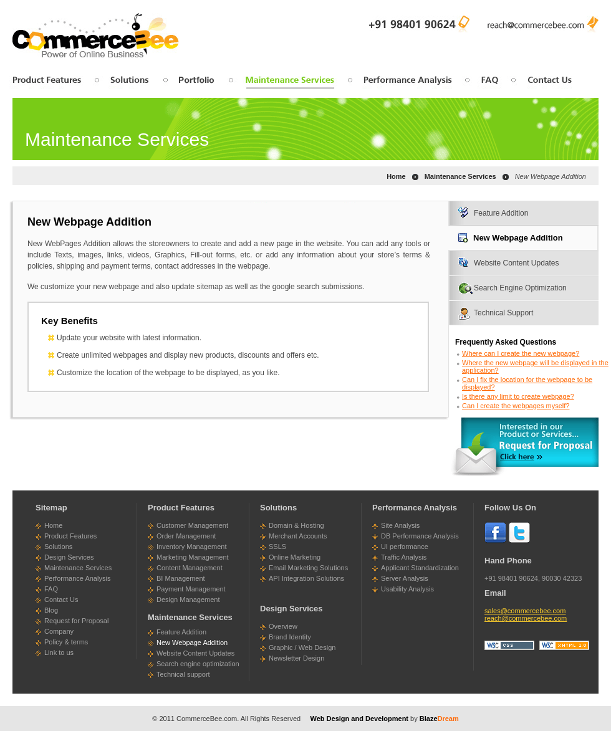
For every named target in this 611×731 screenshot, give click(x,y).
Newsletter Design (296, 658)
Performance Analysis (77, 578)
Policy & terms (66, 642)
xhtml (564, 645)
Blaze (439, 718)
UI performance (404, 546)
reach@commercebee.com (543, 22)
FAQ (51, 589)
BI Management (180, 578)
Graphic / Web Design (302, 647)
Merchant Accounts (298, 536)
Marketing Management (192, 557)
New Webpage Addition (518, 237)
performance (407, 82)
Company (59, 631)
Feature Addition (501, 213)
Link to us (59, 652)
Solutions (58, 546)
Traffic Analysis (403, 557)
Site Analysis (400, 525)
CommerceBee (96, 35)
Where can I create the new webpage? (520, 353)
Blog (51, 610)
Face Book (495, 532)
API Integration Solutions (306, 578)
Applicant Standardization (420, 567)
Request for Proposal (76, 620)
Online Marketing (294, 557)
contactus (544, 82)
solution (129, 82)
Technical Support (503, 312)
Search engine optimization (197, 663)
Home (396, 176)
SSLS (277, 546)
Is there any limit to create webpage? (518, 396)
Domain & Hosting (296, 525)
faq (489, 82)
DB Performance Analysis (420, 536)
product (52, 82)
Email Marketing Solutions (308, 567)
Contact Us (61, 599)
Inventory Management (191, 546)
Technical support (183, 674)
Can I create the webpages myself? (515, 405)
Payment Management (191, 589)
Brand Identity (290, 637)
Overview (283, 626)
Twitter (519, 532)
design (196, 82)
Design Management (188, 599)
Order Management (186, 536)
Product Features (70, 536)
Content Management (189, 567)
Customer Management (192, 525)
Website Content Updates (516, 263)
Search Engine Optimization (520, 288)
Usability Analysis (407, 589)
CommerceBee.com (206, 718)
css (509, 645)
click (524, 448)
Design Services (69, 557)
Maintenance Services (78, 567)
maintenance (289, 82)
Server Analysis (404, 578)
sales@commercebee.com (524, 610)
